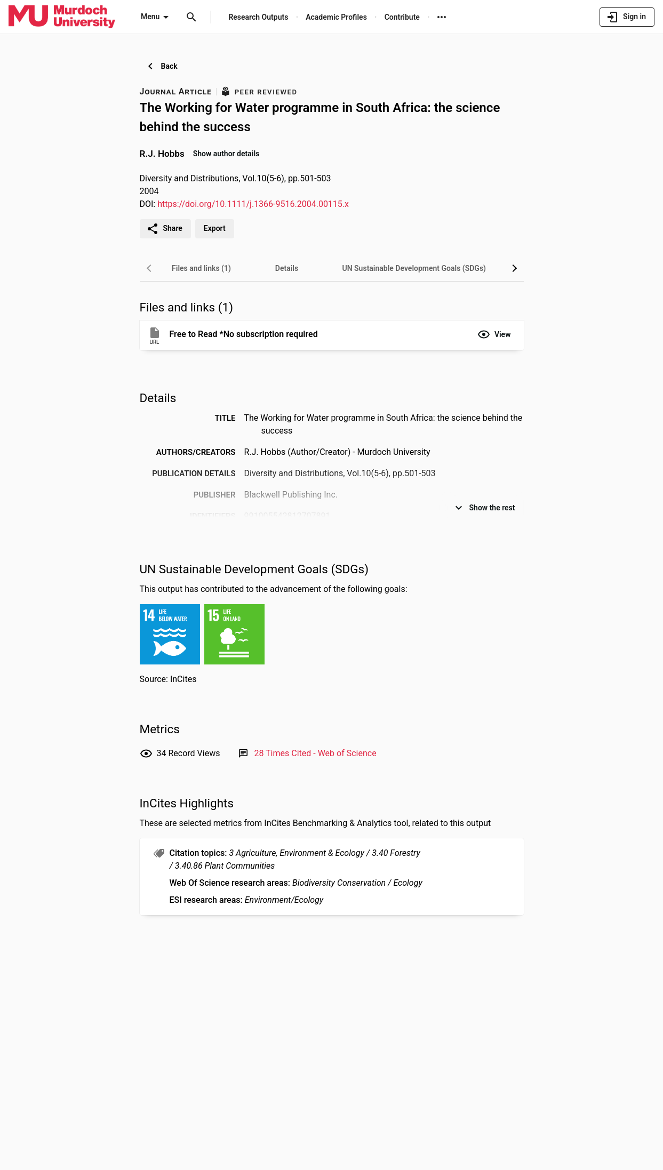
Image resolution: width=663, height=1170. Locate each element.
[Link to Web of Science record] (315, 753)
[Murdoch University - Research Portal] (62, 16)
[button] (494, 334)
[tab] (201, 268)
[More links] (441, 17)
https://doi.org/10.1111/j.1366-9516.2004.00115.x (253, 204)
